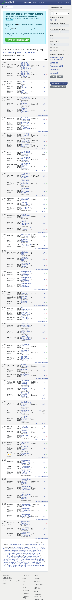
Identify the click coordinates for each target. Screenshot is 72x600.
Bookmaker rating (26, 596)
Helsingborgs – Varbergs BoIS (26, 504)
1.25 (44, 159)
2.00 (44, 245)
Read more (9, 20)
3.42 (44, 318)
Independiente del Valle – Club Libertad (26, 488)
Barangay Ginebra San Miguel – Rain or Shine (25, 74)
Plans (24, 587)
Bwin (9, 123)
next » (42, 47)
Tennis (41, 565)
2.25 (44, 489)
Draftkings (10, 82)
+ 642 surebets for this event (42, 342)
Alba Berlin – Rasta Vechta (25, 308)
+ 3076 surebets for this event (41, 440)
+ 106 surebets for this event (42, 424)
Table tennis (35, 565)
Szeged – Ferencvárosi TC (25, 215)
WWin (9, 331)
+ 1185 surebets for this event (41, 457)
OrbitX (9, 152)
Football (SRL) (35, 564)
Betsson (11, 279)
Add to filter (8, 52)
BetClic (9, 145)
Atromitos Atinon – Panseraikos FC (25, 110)
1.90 (44, 166)
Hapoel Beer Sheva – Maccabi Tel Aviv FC (25, 191)
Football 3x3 (13, 558)
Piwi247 (10, 427)
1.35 (44, 119)
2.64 (44, 152)
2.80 (44, 141)
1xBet (10, 403)
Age (51, 35)
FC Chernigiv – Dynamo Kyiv (26, 140)
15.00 (43, 389)
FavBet (11, 317)
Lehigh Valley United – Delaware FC (25, 461)
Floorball (36, 556)
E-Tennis (12, 556)
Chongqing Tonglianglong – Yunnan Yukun (25, 411)
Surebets (27, 2)
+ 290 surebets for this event (42, 95)
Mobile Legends (33, 561)
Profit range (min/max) (57, 23)
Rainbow (27, 562)
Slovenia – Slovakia (24, 292)
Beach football (36, 550)
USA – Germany (24, 82)
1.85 (44, 104)
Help (23, 581)
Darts (10, 555)
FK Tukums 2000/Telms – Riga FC (25, 358)
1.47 (44, 82)
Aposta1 (11, 297)
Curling (5, 555)
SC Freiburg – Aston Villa (25, 199)
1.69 (44, 98)
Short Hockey (12, 565)
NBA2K (41, 561)
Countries (37, 578)
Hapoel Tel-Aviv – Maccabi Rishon (26, 331)
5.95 (44, 454)
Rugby (5, 564)
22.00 (43, 259)
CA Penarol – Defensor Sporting (25, 382)
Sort (51, 11)
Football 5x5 (31, 558)
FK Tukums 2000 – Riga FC (25, 346)
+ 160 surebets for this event (42, 115)
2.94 (44, 395)
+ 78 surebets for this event (42, 538)
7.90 (44, 496)
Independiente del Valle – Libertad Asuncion (26, 481)
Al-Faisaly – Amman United (26, 127)
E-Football (36, 555)
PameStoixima (12, 165)
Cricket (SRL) (24, 564)
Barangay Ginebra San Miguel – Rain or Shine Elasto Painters (26, 65)
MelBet (9, 515)
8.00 (44, 338)
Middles (34, 2)
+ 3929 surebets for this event (41, 289)
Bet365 (11, 453)
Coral (10, 118)
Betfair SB (12, 337)
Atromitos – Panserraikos (25, 98)
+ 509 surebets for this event (42, 321)
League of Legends (20, 561)
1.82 (44, 505)
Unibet (11, 215)
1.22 (44, 326)
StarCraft (27, 565)
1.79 (44, 437)
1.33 (44, 302)
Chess (9, 553)
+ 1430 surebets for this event (41, 196)
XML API (37, 581)
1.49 (44, 462)
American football (38, 547)
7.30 (44, 358)
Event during (54, 41)
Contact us (25, 575)
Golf (10, 559)
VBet (9, 292)
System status (38, 584)
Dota (21, 555)
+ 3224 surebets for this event (41, 248)
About (36, 591)
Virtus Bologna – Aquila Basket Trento (26, 273)
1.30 (44, 265)
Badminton (29, 549)
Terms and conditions (37, 595)
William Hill (11, 382)
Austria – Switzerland (25, 365)
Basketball (6, 550)
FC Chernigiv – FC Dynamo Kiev (26, 135)
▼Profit (4, 59)
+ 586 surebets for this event (42, 232)
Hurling (35, 559)
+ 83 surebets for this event (42, 476)
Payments (25, 590)
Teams (64, 50)
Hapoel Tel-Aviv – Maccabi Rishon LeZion (26, 325)
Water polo (28, 567)
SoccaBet (10, 365)
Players (55, 50)
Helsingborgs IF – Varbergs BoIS (25, 510)
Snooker (20, 565)
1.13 (44, 229)
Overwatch (12, 562)
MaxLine (11, 374)
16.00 (43, 404)
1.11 (44, 223)
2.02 (44, 66)
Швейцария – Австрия (25, 374)
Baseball (42, 549)
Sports (36, 575)
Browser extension (37, 587)
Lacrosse (10, 561)
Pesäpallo (20, 562)
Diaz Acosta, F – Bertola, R (26, 528)
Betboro (11, 285)
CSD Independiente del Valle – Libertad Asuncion (26, 496)
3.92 (44, 516)
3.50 (44, 191)
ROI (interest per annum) (58, 29)
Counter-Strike (30, 553)
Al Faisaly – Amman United (26, 118)
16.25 (43, 146)
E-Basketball (28, 555)
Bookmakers (26, 593)
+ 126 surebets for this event (42, 212)
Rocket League (36, 562)
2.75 (44, 346)
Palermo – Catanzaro (24, 427)
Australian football (19, 549)
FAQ (23, 584)
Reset (60, 77)
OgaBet (9, 394)
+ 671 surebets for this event (42, 519)
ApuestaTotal (11, 65)
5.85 (44, 87)
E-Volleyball (19, 556)
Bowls (28, 552)
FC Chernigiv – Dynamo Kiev (26, 145)
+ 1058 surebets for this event (41, 305)
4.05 (44, 427)
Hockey (21, 559)
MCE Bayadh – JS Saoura (26, 235)
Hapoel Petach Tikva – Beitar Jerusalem (26, 152)
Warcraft (19, 567)
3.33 (44, 111)
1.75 (44, 136)
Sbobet (9, 436)
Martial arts (34, 552)
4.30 (44, 371)
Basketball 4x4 (26, 550)
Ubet (10, 73)
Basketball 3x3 (16, 550)
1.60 (44, 309)
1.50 (44, 375)
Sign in (67, 2)
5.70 (44, 253)
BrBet (10, 228)
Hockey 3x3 (29, 559)
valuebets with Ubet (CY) (35, 544)
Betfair (9, 411)
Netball (5, 562)
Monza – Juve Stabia (25, 442)
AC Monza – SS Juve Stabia (25, 448)
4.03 (44, 473)
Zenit (9, 467)
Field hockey (28, 556)
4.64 (44, 467)
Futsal (38, 558)
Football (5, 558)
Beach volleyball (19, 552)
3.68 (44, 204)
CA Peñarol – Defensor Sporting (25, 388)
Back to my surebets (58, 86)
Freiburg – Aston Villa (24, 203)
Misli (10, 110)
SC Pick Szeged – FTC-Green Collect (25, 222)
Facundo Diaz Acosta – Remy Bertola (25, 523)
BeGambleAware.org (10, 581)
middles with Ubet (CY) (17, 544)
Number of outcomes (57, 17)
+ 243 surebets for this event (42, 131)
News (24, 578)
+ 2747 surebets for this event (41, 149)
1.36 (44, 443)
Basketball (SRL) (13, 564)
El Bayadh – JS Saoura (25, 240)
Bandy (36, 549)
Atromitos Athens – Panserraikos (25, 103)
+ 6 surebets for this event (42, 79)
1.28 (44, 419)
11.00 (43, 216)
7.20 (44, 92)
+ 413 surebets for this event (42, 501)
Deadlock (16, 555)
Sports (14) (54, 62)
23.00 (43, 124)
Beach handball (8, 552)
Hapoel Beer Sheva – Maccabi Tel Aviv (25, 183)
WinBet (11, 208)
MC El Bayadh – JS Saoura (26, 245)
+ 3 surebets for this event (42, 399)
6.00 (44, 209)
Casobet (12, 252)
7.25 (44, 298)
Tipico (9, 245)
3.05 (44, 449)
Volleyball (12, 567)
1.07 (40, 410)
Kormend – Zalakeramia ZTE (25, 252)
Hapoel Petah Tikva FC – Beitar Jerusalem (25, 166)
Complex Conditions (57, 54)
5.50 (44, 293)
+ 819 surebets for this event (42, 171)
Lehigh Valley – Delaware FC (26, 467)
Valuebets (42, 2)
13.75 (43, 314)
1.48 (44, 176)
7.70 (44, 523)
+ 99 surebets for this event (42, 269)
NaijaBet (10, 98)
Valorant (6, 567)
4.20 (44, 128)
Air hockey (17, 547)
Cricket (38, 553)
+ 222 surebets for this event (42, 378)
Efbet (10, 91)
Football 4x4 (22, 558)
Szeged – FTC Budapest (26, 228)
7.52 (44, 241)
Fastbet (10, 135)
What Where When (18, 553)
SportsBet (10, 175)
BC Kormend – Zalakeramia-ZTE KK (26, 264)
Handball (15, 559)
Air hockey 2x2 (26, 547)
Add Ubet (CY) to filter (59, 83)
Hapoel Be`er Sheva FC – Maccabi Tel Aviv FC (25, 175)
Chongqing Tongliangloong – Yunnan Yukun (26, 403)
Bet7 (8, 240)
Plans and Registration (18, 40)
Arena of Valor (7, 549)
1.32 (44, 199)
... (52, 13)
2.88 (44, 183)
